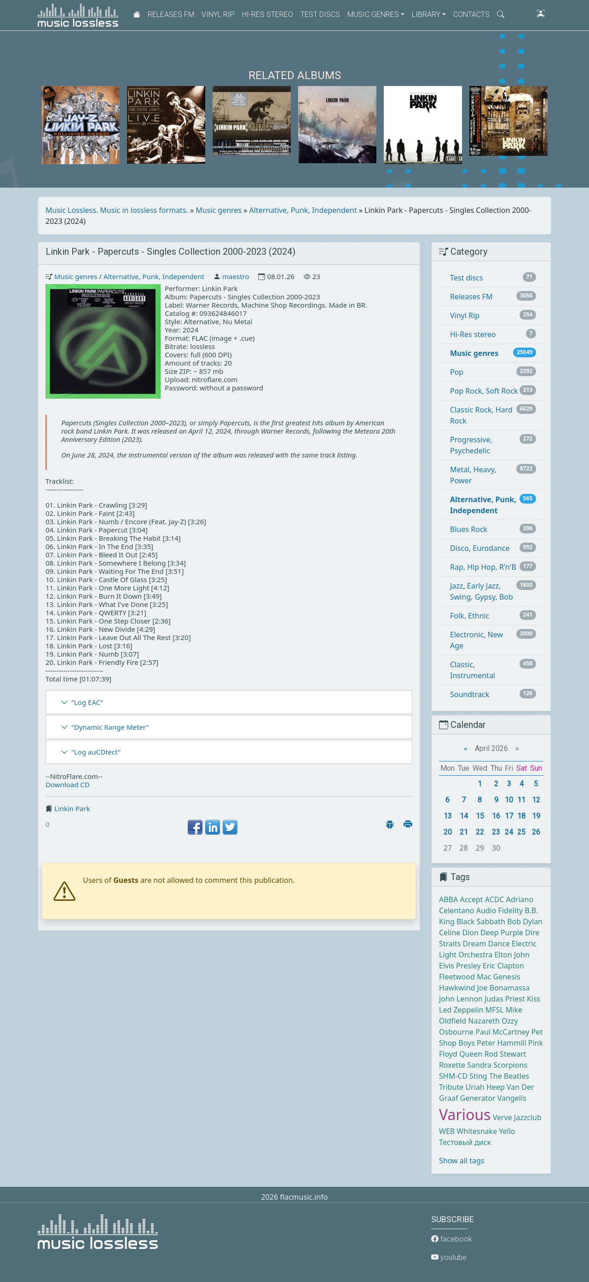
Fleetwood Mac (465, 977)
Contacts (471, 14)
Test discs (320, 14)
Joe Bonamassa (503, 988)
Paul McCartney (502, 1032)
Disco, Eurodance (479, 548)
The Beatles (509, 1076)
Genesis (506, 977)
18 (521, 816)
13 (448, 816)
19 (536, 816)
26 (536, 832)
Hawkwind (457, 988)
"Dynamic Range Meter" (110, 727)
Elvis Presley (460, 966)
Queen (470, 1054)
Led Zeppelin (461, 1010)
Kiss (533, 999)
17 (509, 816)
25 (521, 832)
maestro (235, 276)
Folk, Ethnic (469, 616)
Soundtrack (469, 694)
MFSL (494, 1010)
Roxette (452, 1065)
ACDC (494, 899)
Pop (456, 372)
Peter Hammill (501, 1043)
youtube (449, 1257)
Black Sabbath (480, 921)
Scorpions (510, 1065)
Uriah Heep (485, 1087)
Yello (507, 1131)
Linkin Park (72, 808)
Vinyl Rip (218, 14)
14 (464, 816)
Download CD (68, 784)
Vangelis (511, 1098)
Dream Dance (486, 944)
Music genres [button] (373, 14)
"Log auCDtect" (96, 751)
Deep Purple (501, 932)
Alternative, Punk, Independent (303, 210)
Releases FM (171, 14)
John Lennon (461, 999)
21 (464, 832)
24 (509, 832)
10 (509, 800)
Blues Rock (468, 529)
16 (496, 816)
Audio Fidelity (499, 910)
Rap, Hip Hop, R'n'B (483, 567)
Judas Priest (505, 999)
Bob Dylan (525, 921)
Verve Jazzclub (517, 1117)
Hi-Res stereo (267, 14)
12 (536, 800)
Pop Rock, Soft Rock (484, 391)
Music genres (219, 210)
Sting (478, 1076)
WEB (447, 1131)
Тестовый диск (465, 1142)
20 (448, 832)
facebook (451, 1239)
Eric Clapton (503, 966)
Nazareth (484, 1021)
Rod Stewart (505, 1054)
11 (521, 800)
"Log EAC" (87, 702)
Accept (471, 899)
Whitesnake (476, 1131)
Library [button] (426, 14)
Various (465, 1114)
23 (496, 832)
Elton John (511, 955)
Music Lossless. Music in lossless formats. (117, 210)
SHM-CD (453, 1076)
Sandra (479, 1065)
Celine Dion (459, 932)
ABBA (448, 899)
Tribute (451, 1087)
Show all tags (461, 1161)
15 (480, 816)
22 (480, 832)
